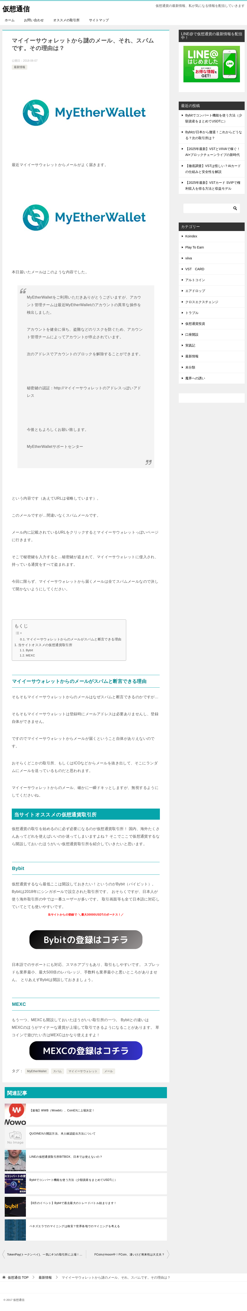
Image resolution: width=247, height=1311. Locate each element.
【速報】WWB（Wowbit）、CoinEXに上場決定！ (62, 1110)
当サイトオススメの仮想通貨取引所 (45, 645)
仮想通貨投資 (195, 324)
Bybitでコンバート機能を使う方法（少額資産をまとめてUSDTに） (73, 1180)
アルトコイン (195, 280)
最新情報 (19, 67)
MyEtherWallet (37, 1071)
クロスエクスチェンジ (201, 302)
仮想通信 (16, 8)
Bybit (29, 650)
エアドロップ (195, 291)
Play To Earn (194, 247)
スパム (57, 1071)
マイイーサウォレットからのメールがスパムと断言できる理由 (73, 639)
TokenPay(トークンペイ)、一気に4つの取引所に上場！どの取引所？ (46, 1254)
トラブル (191, 313)
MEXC (30, 655)
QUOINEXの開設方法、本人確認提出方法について (62, 1133)
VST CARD (194, 269)
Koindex (191, 236)
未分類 (190, 367)
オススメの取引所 (66, 20)
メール (108, 1071)
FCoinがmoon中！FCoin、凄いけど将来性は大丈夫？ (129, 1254)
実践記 (190, 345)
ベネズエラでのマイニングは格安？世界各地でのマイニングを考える (74, 1226)
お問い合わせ (34, 20)
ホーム (10, 20)
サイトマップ (99, 20)
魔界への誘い (195, 378)
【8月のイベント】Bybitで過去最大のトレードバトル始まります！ (73, 1203)
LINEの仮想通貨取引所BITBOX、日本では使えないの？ (65, 1156)
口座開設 (191, 334)
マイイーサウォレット (83, 1071)
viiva (188, 258)
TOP (18, 1277)
